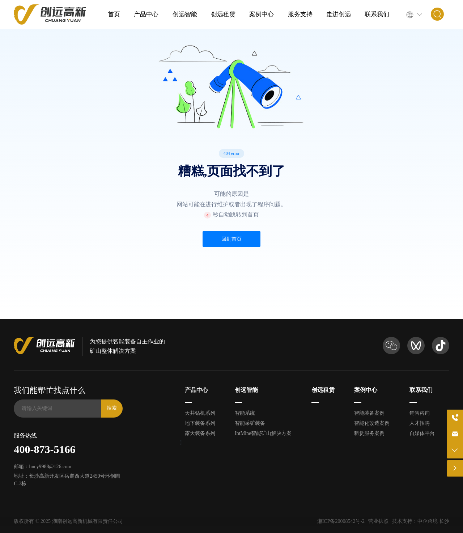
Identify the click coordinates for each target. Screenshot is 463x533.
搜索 (112, 408)
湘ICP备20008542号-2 (341, 521)
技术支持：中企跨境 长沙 (420, 521)
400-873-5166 (44, 449)
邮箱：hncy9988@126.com (42, 466)
